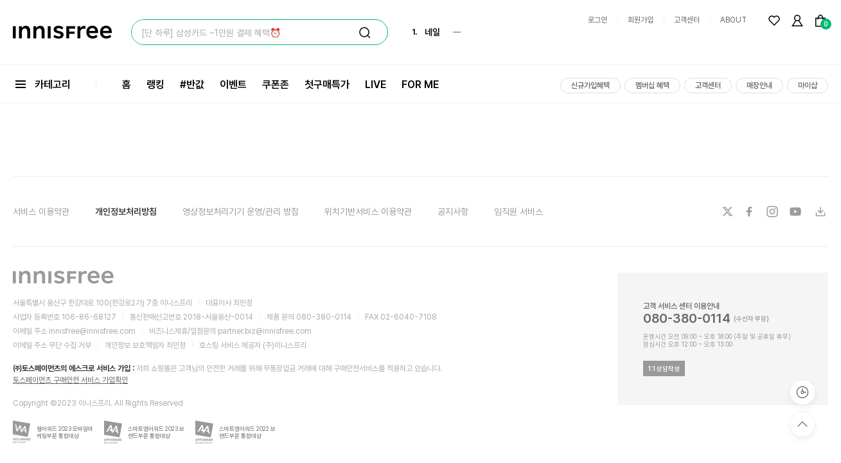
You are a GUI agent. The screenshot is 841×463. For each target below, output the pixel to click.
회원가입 (640, 19)
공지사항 (453, 211)
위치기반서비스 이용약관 (368, 211)
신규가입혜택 (590, 85)
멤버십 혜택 (652, 85)
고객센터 (687, 19)
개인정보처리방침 (126, 211)
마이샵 (807, 85)
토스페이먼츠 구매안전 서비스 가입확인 (70, 380)
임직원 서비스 (518, 211)
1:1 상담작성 (664, 368)
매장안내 (759, 85)
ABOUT (733, 19)
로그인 (597, 19)
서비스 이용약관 (41, 211)
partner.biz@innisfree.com (265, 331)
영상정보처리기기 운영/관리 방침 (240, 211)
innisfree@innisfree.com (92, 331)
